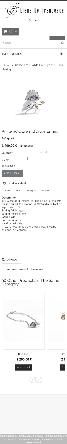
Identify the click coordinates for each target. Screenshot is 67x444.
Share (19, 190)
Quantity (7, 152)
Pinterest (45, 190)
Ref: (4, 138)
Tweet (7, 190)
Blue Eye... (24, 354)
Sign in (33, 20)
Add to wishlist (17, 183)
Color (6, 159)
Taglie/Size (8, 165)
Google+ (31, 190)
